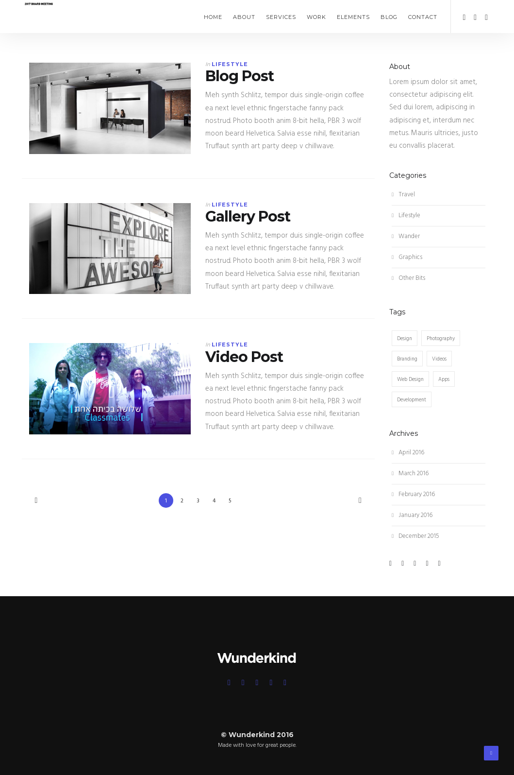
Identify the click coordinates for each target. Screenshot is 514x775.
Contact (422, 17)
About (244, 17)
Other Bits (408, 278)
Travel (403, 194)
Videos (439, 359)
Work (316, 17)
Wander (406, 236)
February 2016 (413, 494)
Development (411, 400)
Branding (407, 359)
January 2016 (412, 515)
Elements (353, 17)
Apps (443, 379)
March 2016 (410, 473)
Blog (389, 17)
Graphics (407, 257)
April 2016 (408, 453)
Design (404, 338)
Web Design (410, 379)
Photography (441, 338)
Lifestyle (230, 64)
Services (281, 17)
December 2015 (415, 536)
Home (213, 17)
